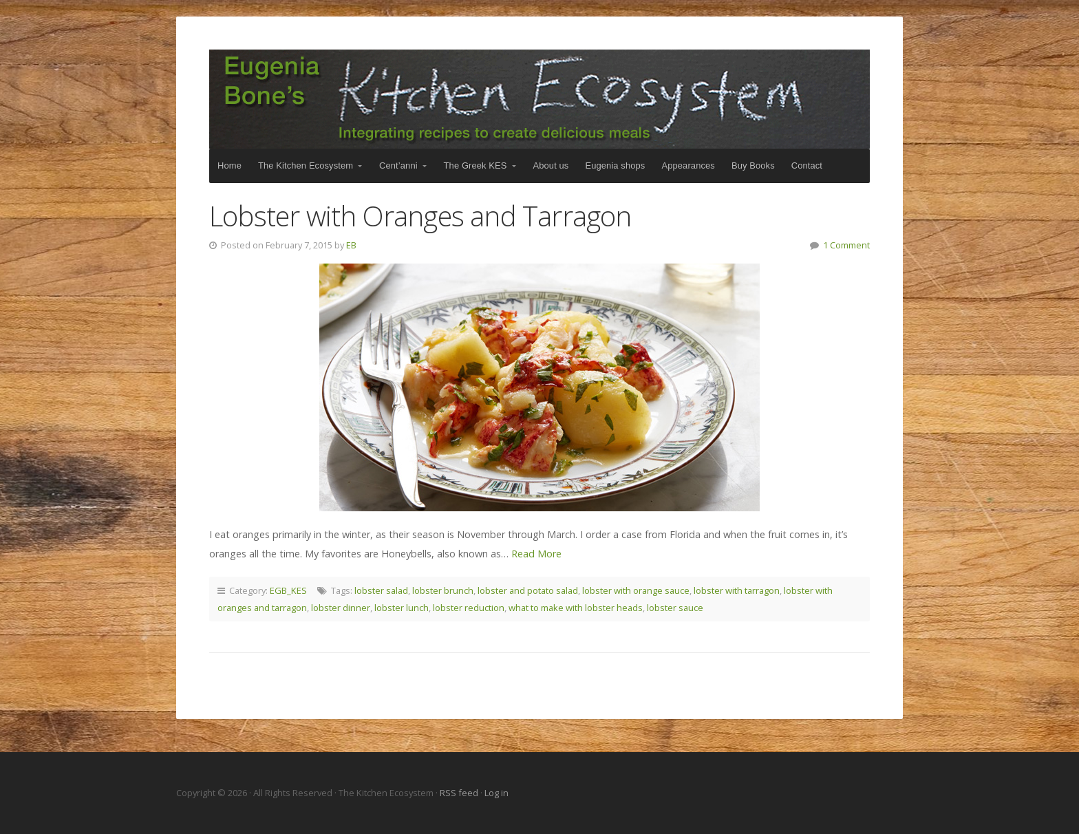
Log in (496, 793)
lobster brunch (442, 590)
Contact (806, 165)
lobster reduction (468, 607)
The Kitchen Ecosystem (539, 99)
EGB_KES (288, 590)
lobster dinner (340, 607)
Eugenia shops (615, 165)
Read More (536, 553)
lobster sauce (675, 607)
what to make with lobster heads (576, 607)
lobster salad (381, 590)
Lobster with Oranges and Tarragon (420, 216)
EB (351, 245)
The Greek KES (475, 165)
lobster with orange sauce (636, 590)
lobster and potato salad (528, 590)
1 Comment (846, 245)
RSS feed (460, 793)
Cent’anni (398, 165)
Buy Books (753, 165)
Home (229, 165)
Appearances (687, 165)
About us (551, 165)
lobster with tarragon (737, 590)
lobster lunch (401, 607)
